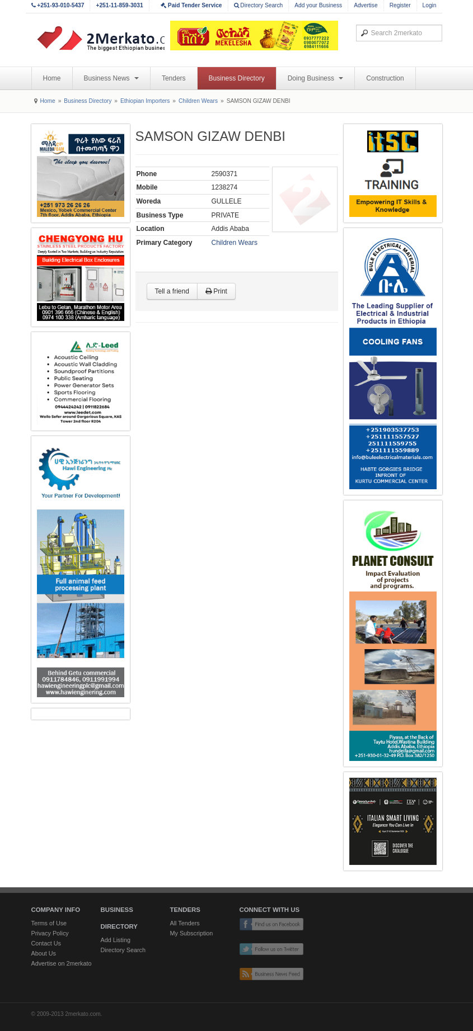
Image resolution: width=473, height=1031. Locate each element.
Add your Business (318, 5)
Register (400, 5)
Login (430, 5)
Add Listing (115, 940)
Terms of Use (49, 923)
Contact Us (46, 943)
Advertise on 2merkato (61, 963)
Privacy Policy (50, 933)
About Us (43, 953)
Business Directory (237, 78)
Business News (111, 78)
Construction (385, 78)
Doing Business (316, 78)
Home (52, 78)
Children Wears (198, 101)
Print (216, 291)
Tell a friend (172, 291)
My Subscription (191, 933)
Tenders (174, 78)
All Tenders (185, 923)
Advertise (365, 5)
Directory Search (258, 5)
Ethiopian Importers (145, 101)
